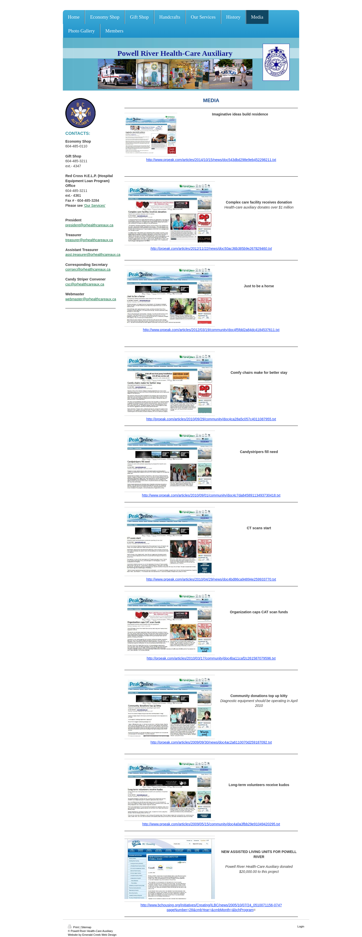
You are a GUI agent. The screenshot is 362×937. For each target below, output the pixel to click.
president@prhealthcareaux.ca (89, 225)
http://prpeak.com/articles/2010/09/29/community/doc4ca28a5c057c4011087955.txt (211, 419)
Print (74, 927)
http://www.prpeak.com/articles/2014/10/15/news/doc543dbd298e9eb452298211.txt (211, 160)
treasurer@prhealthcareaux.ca (89, 240)
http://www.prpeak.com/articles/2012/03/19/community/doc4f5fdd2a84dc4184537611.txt (211, 330)
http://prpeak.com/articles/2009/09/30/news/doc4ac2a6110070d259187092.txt (211, 742)
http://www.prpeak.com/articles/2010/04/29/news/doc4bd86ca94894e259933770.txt (211, 579)
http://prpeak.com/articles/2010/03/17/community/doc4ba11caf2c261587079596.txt (211, 658)
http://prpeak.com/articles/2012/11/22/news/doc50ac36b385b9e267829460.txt (211, 249)
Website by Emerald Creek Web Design (92, 934)
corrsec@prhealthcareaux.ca (87, 269)
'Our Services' (94, 205)
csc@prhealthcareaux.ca (84, 284)
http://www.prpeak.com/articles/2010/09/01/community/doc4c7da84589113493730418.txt (211, 495)
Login (300, 926)
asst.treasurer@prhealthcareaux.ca (92, 255)
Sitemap (86, 927)
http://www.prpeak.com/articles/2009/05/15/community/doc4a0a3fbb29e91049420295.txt (211, 824)
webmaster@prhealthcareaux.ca (90, 299)
